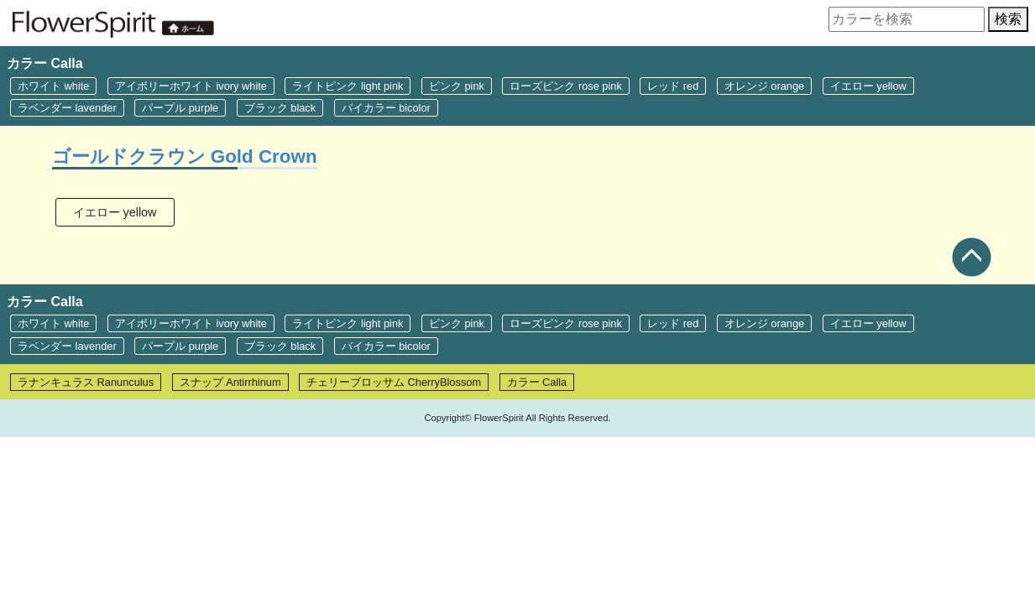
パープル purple (180, 108)
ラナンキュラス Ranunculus (86, 382)
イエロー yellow (868, 86)
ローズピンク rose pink (565, 86)
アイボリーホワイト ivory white (191, 86)
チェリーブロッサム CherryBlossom (393, 382)
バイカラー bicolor (386, 108)
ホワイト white (53, 86)
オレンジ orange (764, 86)
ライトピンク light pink (347, 86)
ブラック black (280, 108)
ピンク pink (456, 86)
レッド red (672, 86)
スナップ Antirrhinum (230, 382)
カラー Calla (537, 382)
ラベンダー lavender (67, 108)
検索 (1008, 19)
